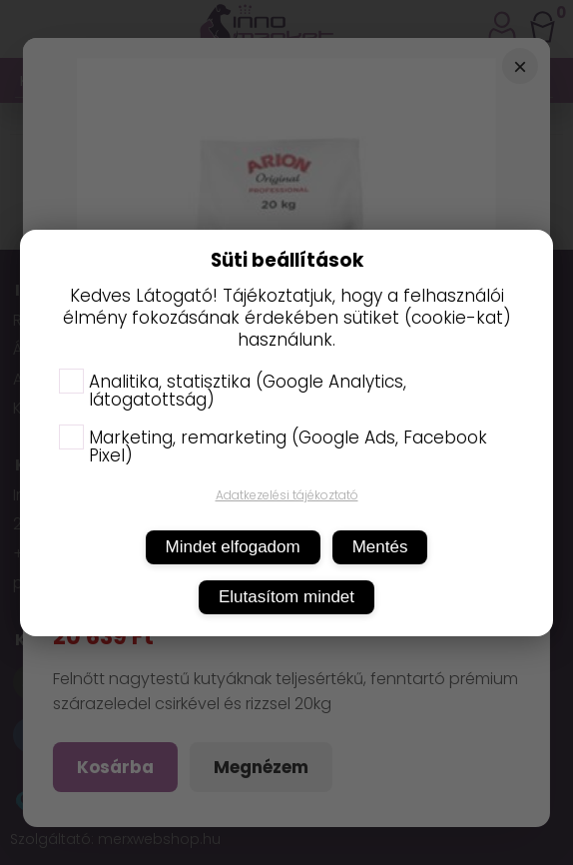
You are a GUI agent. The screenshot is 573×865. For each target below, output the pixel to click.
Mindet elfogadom (233, 546)
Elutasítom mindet (286, 596)
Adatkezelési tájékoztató (287, 494)
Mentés (380, 546)
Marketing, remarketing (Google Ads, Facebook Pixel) (273, 446)
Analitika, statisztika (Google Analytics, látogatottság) (232, 391)
